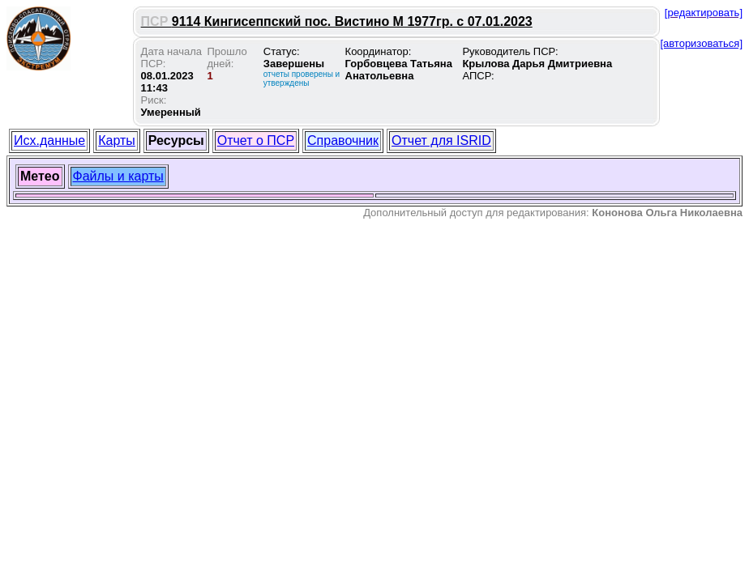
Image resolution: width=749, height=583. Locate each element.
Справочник (343, 140)
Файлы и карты (118, 176)
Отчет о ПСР (255, 140)
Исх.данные (49, 140)
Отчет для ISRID (441, 140)
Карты (116, 140)
